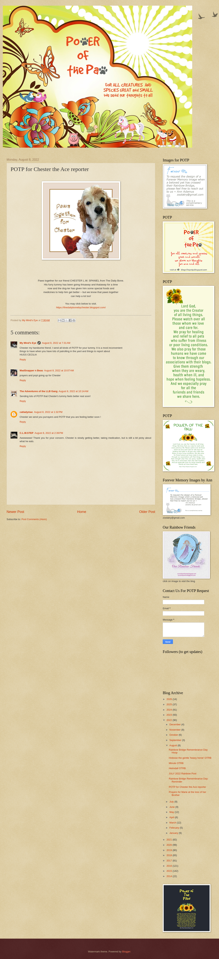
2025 (170, 704)
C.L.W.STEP (26, 433)
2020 (170, 844)
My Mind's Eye (28, 343)
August (173, 745)
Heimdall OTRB (177, 768)
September (175, 740)
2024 (170, 709)
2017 (170, 860)
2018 (170, 855)
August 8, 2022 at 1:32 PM (48, 412)
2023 (170, 714)
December (175, 724)
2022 (170, 720)
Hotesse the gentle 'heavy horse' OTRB (190, 757)
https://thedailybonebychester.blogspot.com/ (81, 307)
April (172, 817)
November (175, 729)
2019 (170, 850)
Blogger (126, 951)
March (173, 822)
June (172, 807)
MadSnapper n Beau (31, 370)
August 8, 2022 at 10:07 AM (59, 370)
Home (81, 512)
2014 (170, 876)
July (171, 801)
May (172, 812)
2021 (170, 839)
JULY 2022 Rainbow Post (182, 773)
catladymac (26, 412)
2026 (170, 699)
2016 (170, 865)
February (174, 827)
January (174, 833)
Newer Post (15, 512)
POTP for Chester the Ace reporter (187, 787)
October (174, 734)
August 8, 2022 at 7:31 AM (56, 343)
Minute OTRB (176, 763)
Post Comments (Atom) (34, 519)
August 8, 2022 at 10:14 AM (73, 391)
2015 (170, 871)
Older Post (147, 512)
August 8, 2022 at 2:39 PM (49, 433)
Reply (23, 359)
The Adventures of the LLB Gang (39, 391)
